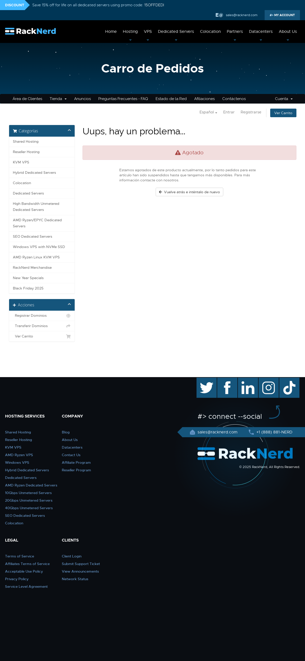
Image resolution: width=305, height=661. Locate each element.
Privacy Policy (17, 579)
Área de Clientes (27, 98)
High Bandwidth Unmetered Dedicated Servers (36, 207)
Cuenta (284, 98)
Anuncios (82, 98)
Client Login (71, 556)
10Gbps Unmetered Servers (28, 493)
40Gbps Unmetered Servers (29, 508)
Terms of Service (19, 556)
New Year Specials (28, 278)
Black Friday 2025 (28, 288)
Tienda (58, 98)
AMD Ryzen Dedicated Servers (31, 485)
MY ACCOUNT (284, 15)
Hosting (130, 31)
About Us (288, 31)
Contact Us (71, 455)
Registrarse (251, 112)
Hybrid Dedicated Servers (34, 172)
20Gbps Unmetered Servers (28, 500)
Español (208, 112)
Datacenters (261, 31)
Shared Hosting (26, 141)
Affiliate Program (76, 462)
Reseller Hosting (26, 152)
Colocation (210, 31)
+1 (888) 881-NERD (273, 432)
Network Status (75, 579)
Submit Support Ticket (81, 563)
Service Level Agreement (26, 586)
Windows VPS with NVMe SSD (39, 247)
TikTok (285, 380)
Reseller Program (76, 470)
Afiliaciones (204, 98)
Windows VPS (17, 462)
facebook (226, 380)
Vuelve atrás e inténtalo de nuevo (189, 192)
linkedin (245, 380)
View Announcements (80, 571)
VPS (148, 31)
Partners (235, 31)
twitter (203, 380)
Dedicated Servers (176, 31)
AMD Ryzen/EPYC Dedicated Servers (37, 223)
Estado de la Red (171, 98)
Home (111, 31)
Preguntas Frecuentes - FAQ (123, 98)
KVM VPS (21, 162)
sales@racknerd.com (241, 15)
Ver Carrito (283, 113)
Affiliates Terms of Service (27, 563)
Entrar (229, 112)
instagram (268, 380)
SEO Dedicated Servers (32, 236)
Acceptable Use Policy (24, 571)
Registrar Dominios (42, 316)
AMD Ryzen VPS (19, 455)
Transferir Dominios (42, 326)
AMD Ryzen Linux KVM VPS (36, 257)
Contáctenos (234, 98)
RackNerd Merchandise (32, 267)
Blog (66, 432)
